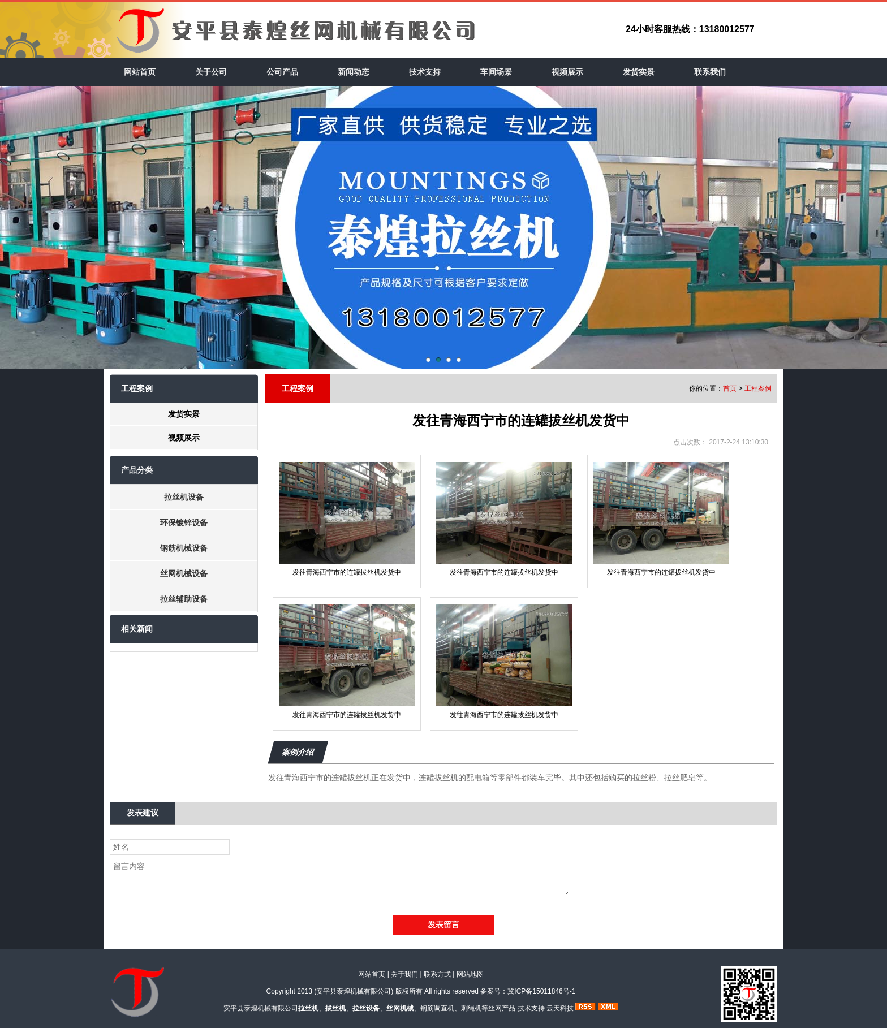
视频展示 (567, 71)
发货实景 (639, 71)
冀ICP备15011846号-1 (541, 991)
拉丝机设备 (184, 497)
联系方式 (437, 974)
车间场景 (496, 71)
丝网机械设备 (184, 573)
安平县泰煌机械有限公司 (353, 991)
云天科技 (560, 1008)
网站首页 (140, 71)
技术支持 (425, 71)
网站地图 (470, 974)
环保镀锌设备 (184, 522)
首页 (730, 388)
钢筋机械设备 (184, 547)
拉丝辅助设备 (184, 598)
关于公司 (211, 71)
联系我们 (710, 71)
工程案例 (758, 388)
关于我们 (404, 974)
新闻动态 (353, 71)
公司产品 (282, 71)
